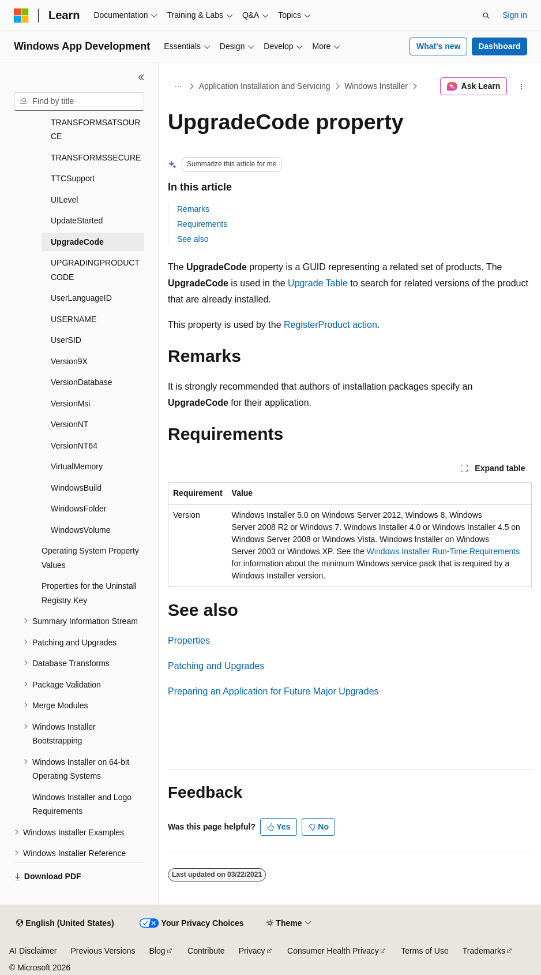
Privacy (252, 950)
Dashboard (499, 46)
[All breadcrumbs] (178, 86)
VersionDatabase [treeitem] (81, 382)
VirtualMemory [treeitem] (77, 466)
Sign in (514, 15)
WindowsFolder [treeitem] (78, 508)
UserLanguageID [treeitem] (81, 297)
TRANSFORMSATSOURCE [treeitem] (95, 129)
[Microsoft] (21, 15)
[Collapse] (141, 77)
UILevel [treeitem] (64, 199)
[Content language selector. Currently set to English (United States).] (65, 923)
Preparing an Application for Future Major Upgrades (273, 691)
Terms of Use (424, 950)
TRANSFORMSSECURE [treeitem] (96, 157)
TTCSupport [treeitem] (73, 178)
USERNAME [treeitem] (73, 319)
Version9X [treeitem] (69, 361)
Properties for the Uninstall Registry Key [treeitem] (89, 593)
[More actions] (522, 86)
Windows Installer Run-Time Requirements (443, 551)
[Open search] (486, 15)
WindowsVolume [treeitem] (81, 530)
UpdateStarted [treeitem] (77, 220)
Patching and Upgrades (216, 666)
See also (192, 239)
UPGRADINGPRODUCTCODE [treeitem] (95, 270)
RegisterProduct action (330, 325)
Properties (189, 640)
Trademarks (484, 950)
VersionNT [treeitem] (69, 424)
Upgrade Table (318, 283)
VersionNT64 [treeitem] (74, 445)
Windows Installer (376, 86)
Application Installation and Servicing (264, 86)
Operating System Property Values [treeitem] (90, 558)
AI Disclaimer (33, 950)
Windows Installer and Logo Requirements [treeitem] (82, 804)
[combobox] (79, 101)
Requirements (202, 224)
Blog (157, 950)
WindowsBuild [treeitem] (76, 487)
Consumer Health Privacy (333, 950)
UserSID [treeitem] (66, 340)
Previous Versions (102, 950)
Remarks (193, 209)
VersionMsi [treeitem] (70, 403)
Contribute (206, 950)
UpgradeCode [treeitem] (77, 241)
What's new (438, 46)
